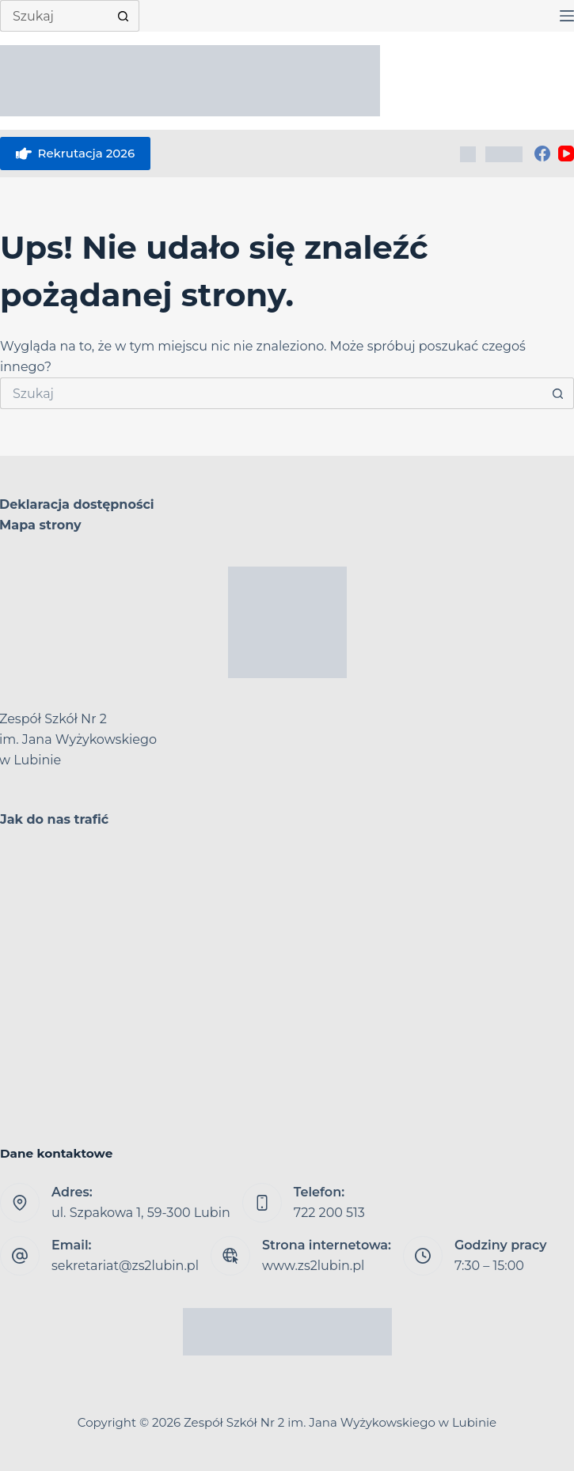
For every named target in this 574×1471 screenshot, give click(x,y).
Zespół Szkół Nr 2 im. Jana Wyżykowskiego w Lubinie (340, 1422)
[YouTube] (566, 153)
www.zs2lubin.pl (313, 1265)
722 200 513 (329, 1212)
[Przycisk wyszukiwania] (123, 16)
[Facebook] (542, 153)
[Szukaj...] (54, 16)
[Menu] (567, 16)
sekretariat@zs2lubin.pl (125, 1265)
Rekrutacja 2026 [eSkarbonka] (75, 153)
